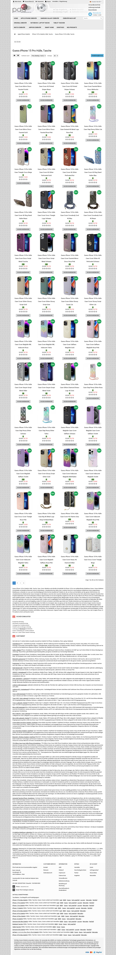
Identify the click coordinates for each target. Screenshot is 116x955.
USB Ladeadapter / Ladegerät (20, 678)
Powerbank (15, 654)
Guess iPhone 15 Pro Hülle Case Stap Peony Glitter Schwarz (23, 431)
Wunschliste (93, 872)
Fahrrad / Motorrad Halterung (20, 827)
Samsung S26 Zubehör (18, 929)
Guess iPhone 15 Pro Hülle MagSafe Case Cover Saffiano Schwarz (69, 431)
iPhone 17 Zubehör (17, 908)
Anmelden (55, 1)
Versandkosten (63, 878)
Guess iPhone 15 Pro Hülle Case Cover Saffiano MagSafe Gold (69, 344)
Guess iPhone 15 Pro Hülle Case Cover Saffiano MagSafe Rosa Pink (93, 344)
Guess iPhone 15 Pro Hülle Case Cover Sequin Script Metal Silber (23, 388)
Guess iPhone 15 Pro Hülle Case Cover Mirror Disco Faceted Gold (23, 129)
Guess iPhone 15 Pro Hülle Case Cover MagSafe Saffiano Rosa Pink (46, 560)
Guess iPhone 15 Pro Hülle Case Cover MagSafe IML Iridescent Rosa (23, 344)
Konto (91, 867)
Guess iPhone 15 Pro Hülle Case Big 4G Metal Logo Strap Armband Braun (46, 517)
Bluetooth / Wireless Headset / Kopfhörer (23, 737)
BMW (59, 908)
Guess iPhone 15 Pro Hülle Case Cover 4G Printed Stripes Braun (46, 86)
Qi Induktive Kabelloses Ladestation (22, 832)
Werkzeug (15, 848)
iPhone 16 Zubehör (17, 919)
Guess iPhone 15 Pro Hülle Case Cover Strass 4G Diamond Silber (69, 560)
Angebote (77, 875)
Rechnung (22, 628)
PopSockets (15, 663)
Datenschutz (62, 875)
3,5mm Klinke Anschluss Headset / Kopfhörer (25, 722)
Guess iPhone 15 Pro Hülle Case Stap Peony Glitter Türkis (46, 431)
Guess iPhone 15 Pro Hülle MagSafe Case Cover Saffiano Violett (93, 431)
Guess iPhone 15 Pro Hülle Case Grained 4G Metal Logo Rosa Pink (69, 129)
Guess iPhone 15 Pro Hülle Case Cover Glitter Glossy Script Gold (23, 301)
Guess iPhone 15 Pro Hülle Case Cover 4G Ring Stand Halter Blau (93, 172)
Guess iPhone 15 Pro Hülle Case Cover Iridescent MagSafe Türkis (23, 560)
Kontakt (45, 867)
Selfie (14, 843)
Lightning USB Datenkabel (19, 685)
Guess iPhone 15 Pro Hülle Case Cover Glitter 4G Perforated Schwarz (93, 258)
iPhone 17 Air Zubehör (18, 905)
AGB (60, 867)
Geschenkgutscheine (80, 870)
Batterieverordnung (64, 881)
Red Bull (95, 900)
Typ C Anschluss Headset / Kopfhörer (22, 730)
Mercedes (89, 900)
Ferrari (65, 935)
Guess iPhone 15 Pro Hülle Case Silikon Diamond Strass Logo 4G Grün (69, 388)
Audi (57, 905)
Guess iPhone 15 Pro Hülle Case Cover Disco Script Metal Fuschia (23, 258)
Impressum (62, 872)
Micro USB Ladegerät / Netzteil (20, 718)
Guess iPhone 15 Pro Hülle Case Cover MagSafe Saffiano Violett (23, 474)
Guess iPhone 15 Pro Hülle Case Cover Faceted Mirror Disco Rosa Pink (69, 258)
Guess (69, 900)
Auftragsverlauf (94, 870)
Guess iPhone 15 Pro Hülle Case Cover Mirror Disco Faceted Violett (23, 86)
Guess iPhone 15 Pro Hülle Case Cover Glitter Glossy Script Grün (46, 301)
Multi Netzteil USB (17, 668)
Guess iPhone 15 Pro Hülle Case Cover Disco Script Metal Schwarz (46, 258)
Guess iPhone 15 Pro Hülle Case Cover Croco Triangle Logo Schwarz (46, 215)
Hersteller (77, 867)
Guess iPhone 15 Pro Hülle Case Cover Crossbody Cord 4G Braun (93, 215)
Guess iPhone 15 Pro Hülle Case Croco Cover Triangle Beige (93, 560)
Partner (76, 872)
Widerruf (61, 870)
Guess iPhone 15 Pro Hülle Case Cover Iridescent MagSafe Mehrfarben (69, 474)
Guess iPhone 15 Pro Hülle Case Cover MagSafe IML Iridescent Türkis (46, 344)
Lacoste (79, 921)
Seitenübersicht (47, 872)
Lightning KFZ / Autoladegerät (20, 689)
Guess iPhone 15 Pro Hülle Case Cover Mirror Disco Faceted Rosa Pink (46, 129)
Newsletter (93, 875)
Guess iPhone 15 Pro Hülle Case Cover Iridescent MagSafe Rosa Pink (93, 517)
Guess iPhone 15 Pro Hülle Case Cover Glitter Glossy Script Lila (69, 301)
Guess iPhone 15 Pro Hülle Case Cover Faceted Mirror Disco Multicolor (93, 86)
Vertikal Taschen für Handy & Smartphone (24, 811)
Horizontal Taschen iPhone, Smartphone (23, 798)
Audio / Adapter (16, 650)
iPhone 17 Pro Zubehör (18, 903)
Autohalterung (16, 643)
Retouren (45, 870)
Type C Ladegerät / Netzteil (19, 703)
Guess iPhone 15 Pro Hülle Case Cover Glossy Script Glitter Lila (93, 301)
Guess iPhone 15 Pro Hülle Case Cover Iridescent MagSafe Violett (93, 474)
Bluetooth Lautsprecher (18, 659)
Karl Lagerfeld (75, 900)
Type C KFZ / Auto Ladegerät (20, 698)
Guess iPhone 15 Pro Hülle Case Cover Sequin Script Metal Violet (46, 388)
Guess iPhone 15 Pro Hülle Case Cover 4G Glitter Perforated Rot (69, 172)
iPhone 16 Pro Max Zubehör (20, 911)
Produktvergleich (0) (97, 55)
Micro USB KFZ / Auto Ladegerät (21, 713)
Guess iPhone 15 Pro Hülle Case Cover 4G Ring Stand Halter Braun (23, 215)
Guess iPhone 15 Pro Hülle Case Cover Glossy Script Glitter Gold (46, 474)
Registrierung (63, 1)
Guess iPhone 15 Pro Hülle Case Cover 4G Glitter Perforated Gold (46, 172)
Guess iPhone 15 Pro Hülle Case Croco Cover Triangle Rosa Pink (23, 517)
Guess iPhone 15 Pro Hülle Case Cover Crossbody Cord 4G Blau (69, 215)
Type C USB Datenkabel (19, 694)
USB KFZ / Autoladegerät (19, 672)
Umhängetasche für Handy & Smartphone (23, 819)
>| (23, 583)
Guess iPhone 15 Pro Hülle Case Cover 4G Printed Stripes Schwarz (69, 86)
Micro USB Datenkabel (18, 707)
